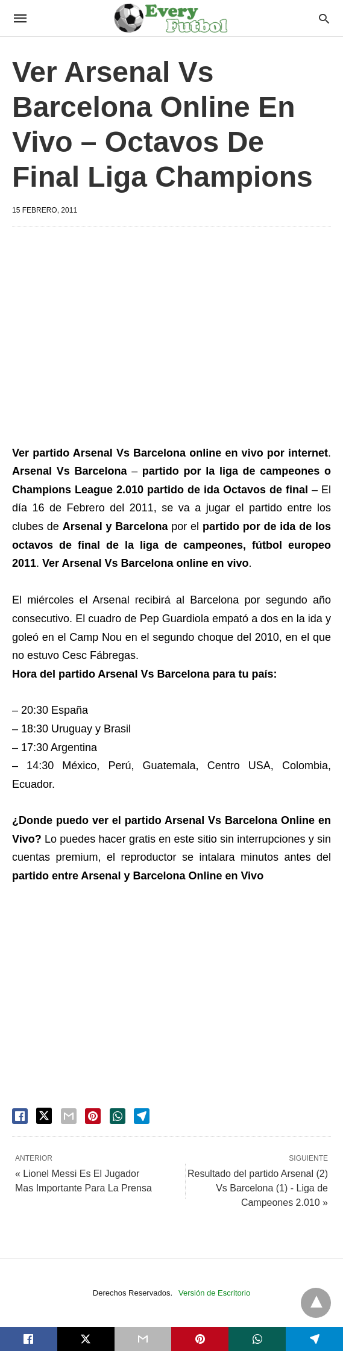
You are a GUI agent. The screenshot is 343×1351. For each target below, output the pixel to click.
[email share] (69, 1116)
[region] (171, 338)
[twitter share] (44, 1116)
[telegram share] (141, 1116)
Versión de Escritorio (214, 1292)
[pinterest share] (93, 1116)
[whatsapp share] (117, 1116)
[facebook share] (20, 1116)
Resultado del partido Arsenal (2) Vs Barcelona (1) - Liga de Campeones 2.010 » (257, 1188)
